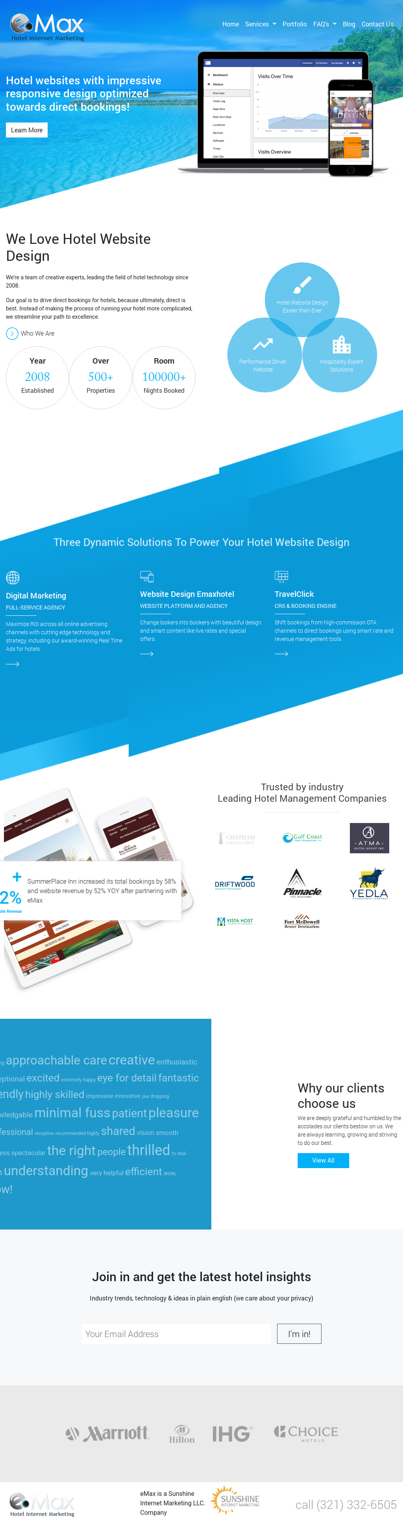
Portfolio (295, 24)
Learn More (27, 130)
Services (257, 24)
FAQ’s (321, 24)
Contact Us (378, 24)
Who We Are (30, 333)
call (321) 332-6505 (346, 1504)
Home (230, 24)
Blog (349, 24)
